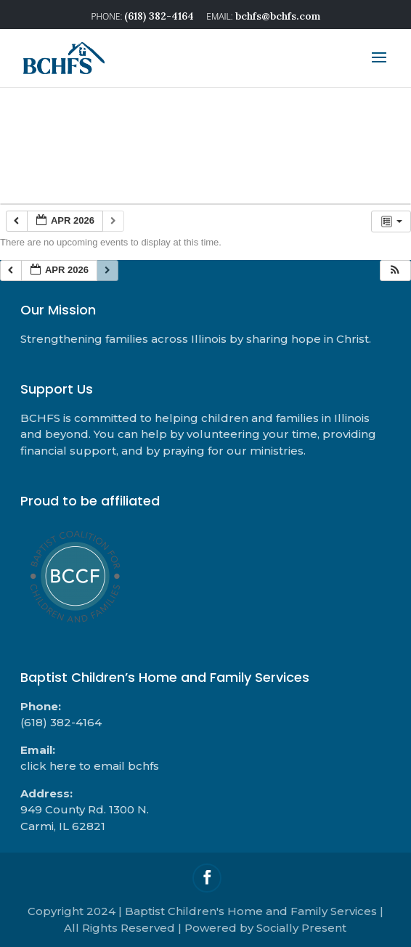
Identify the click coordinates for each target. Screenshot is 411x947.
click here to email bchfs (89, 766)
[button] (395, 270)
